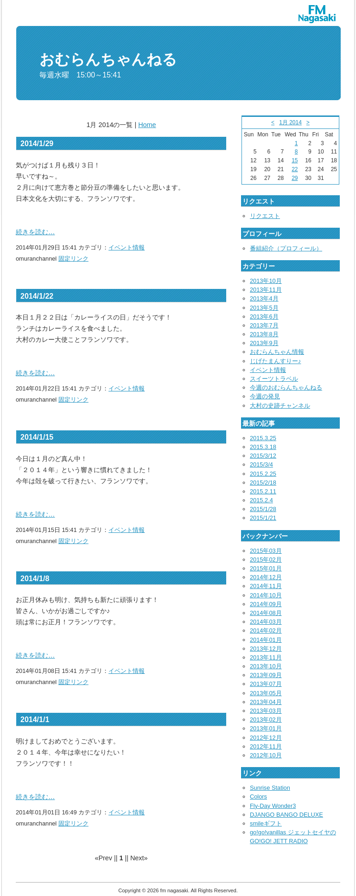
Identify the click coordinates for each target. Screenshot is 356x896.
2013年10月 (266, 280)
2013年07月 (266, 683)
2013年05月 (266, 693)
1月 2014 (290, 122)
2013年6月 (264, 316)
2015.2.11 (263, 491)
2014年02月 (266, 630)
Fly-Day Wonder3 (273, 805)
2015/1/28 (263, 509)
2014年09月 (266, 604)
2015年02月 (266, 559)
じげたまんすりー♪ (275, 361)
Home (147, 124)
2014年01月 (266, 639)
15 (295, 160)
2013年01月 (266, 728)
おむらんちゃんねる (108, 59)
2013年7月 (264, 325)
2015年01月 (266, 568)
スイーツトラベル (274, 378)
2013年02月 (266, 719)
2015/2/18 (263, 482)
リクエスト (265, 215)
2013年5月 (264, 307)
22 (295, 169)
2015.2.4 (261, 500)
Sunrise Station (270, 787)
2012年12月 (266, 737)
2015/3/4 (261, 464)
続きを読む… (35, 232)
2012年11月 (266, 746)
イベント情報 (126, 247)
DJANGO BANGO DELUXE (286, 814)
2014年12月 (266, 577)
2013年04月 (266, 701)
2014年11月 (266, 585)
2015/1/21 (263, 517)
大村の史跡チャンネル (280, 405)
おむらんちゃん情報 (277, 351)
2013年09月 (266, 675)
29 (295, 178)
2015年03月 (266, 550)
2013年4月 (264, 298)
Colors (258, 796)
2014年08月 (266, 612)
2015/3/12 (263, 455)
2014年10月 (266, 595)
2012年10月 (266, 755)
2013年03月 (266, 710)
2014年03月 (266, 621)
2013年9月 (264, 342)
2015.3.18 (263, 446)
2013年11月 (266, 289)
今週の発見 (265, 396)
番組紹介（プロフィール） (286, 248)
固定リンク (73, 258)
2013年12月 (266, 648)
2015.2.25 (263, 473)
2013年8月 (264, 334)
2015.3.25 (263, 438)
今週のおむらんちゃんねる (286, 387)
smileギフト (266, 823)
